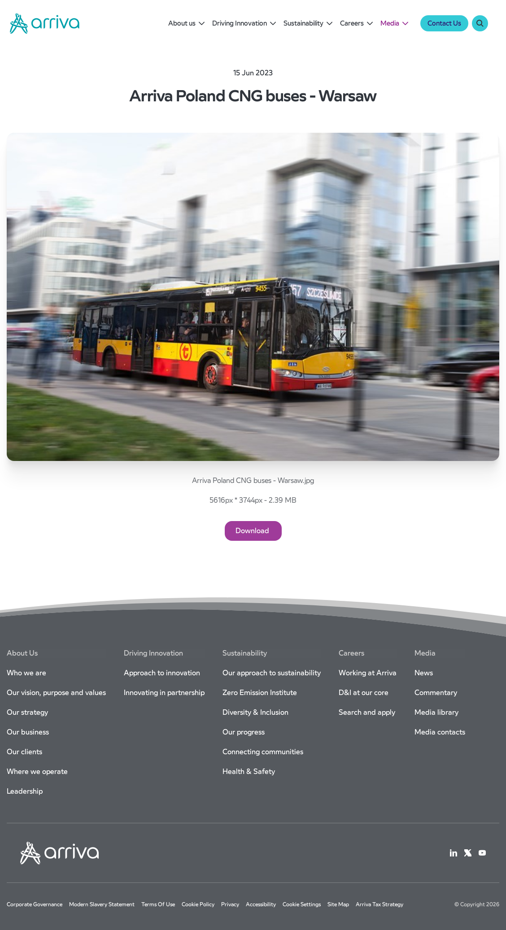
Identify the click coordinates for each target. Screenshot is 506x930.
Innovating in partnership (164, 692)
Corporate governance (34, 904)
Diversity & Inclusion (255, 712)
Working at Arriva (368, 673)
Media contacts (439, 732)
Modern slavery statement (102, 904)
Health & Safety (248, 771)
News (423, 673)
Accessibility (261, 904)
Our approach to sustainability (271, 673)
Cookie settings (302, 904)
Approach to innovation (162, 673)
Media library (436, 712)
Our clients (24, 751)
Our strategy (27, 712)
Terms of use (158, 904)
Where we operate (37, 771)
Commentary (435, 692)
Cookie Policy (198, 904)
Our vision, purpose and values (56, 692)
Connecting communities (262, 751)
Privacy (230, 904)
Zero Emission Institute (259, 692)
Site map (338, 904)
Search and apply (367, 712)
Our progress (243, 732)
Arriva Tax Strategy (379, 904)
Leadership (25, 791)
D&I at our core (363, 692)
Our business (28, 732)
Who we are (26, 673)
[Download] (253, 531)
